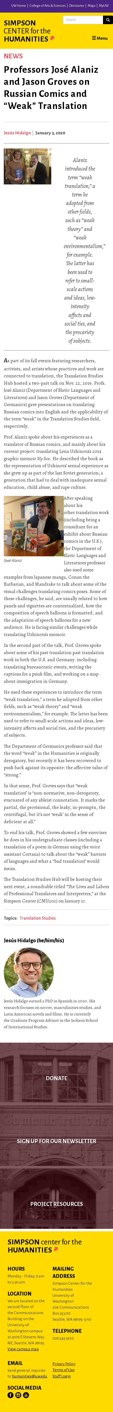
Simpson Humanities (35, 31)
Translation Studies (38, 918)
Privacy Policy (63, 1364)
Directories (76, 6)
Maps (92, 6)
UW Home (18, 6)
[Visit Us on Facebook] (11, 1395)
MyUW (104, 6)
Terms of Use (63, 1370)
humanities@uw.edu (29, 1376)
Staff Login (61, 1376)
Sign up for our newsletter (56, 1141)
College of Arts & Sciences (48, 6)
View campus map (23, 1349)
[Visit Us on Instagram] (18, 1395)
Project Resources (56, 1204)
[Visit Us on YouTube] (26, 1395)
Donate (56, 1078)
